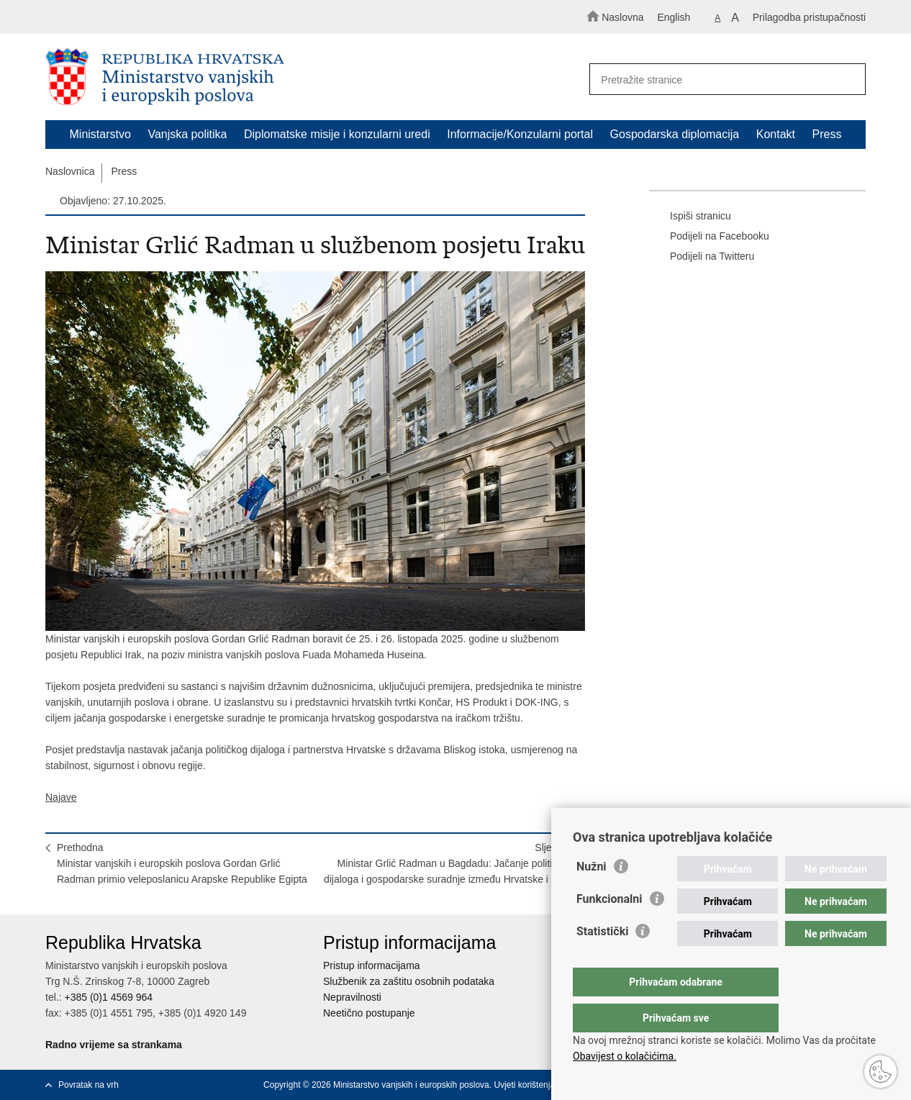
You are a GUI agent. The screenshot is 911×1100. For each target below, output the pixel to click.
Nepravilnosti (352, 997)
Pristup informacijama (371, 965)
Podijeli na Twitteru (702, 256)
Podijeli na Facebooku (709, 236)
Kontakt (775, 134)
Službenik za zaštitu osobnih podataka (408, 981)
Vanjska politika (187, 134)
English (673, 17)
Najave (61, 797)
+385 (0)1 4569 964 (108, 997)
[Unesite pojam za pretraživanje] (721, 79)
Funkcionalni (609, 928)
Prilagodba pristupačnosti (809, 17)
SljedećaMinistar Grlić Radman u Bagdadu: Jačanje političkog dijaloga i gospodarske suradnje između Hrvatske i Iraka (449, 863)
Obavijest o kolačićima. (624, 1056)
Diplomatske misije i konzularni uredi (337, 134)
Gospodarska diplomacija (675, 134)
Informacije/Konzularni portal (520, 134)
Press (827, 134)
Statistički (602, 960)
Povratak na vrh (88, 1085)
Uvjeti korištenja (524, 1085)
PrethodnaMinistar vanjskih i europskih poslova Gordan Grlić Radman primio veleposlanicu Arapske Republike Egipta (182, 863)
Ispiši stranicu (690, 216)
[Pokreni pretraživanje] (848, 79)
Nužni (591, 895)
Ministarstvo (100, 134)
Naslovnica (69, 171)
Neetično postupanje (369, 1013)
